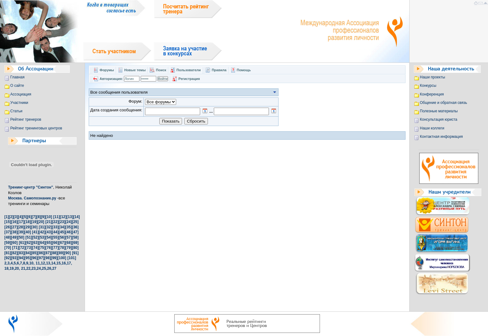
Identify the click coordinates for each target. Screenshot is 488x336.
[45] (62, 232)
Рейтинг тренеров (25, 119)
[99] (54, 258)
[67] (62, 242)
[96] (34, 258)
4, (12, 263)
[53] (42, 237)
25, (44, 268)
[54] (48, 237)
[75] (42, 247)
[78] (62, 247)
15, (59, 263)
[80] (75, 247)
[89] (61, 253)
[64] (42, 242)
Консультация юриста (438, 119)
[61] (22, 242)
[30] (34, 227)
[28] (21, 227)
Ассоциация (20, 94)
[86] (41, 253)
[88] (54, 253)
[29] (27, 227)
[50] (21, 237)
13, (48, 263)
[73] (29, 247)
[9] (43, 217)
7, (21, 263)
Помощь (244, 70)
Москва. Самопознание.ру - (33, 198)
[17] (21, 222)
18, (7, 268)
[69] (75, 242)
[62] (29, 242)
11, (38, 263)
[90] (67, 253)
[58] (75, 237)
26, (49, 268)
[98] (47, 258)
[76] (48, 247)
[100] (62, 258)
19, (12, 268)
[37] (7, 232)
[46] (68, 232)
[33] (55, 227)
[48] (7, 237)
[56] (62, 237)
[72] (22, 247)
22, (28, 268)
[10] (48, 217)
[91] (75, 253)
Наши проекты (432, 77)
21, (23, 268)
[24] (68, 222)
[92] (7, 258)
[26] (7, 227)
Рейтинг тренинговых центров (36, 128)
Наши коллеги (432, 128)
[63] (35, 242)
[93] (14, 258)
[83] (21, 253)
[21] (48, 222)
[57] (68, 237)
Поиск (161, 70)
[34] (62, 227)
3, (9, 263)
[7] (34, 217)
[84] (27, 253)
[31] (42, 227)
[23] (62, 222)
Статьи (16, 111)
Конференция (432, 94)
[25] (75, 222)
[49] (14, 237)
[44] (55, 232)
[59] (7, 242)
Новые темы (135, 70)
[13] (70, 217)
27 (54, 268)
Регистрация (189, 79)
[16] (14, 222)
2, (5, 263)
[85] (34, 253)
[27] (14, 227)
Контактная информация (441, 136)
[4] (20, 217)
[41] (35, 232)
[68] (68, 242)
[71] (15, 247)
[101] (71, 258)
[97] (41, 258)
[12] (63, 217)
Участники (19, 102)
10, (32, 263)
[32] (48, 227)
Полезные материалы (439, 111)
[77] (55, 247)
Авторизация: (111, 79)
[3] (15, 217)
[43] (48, 232)
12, (43, 263)
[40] (27, 232)
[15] (7, 222)
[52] (35, 237)
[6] (29, 217)
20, (17, 268)
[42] (42, 232)
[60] (14, 242)
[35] (68, 227)
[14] (76, 217)
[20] (41, 222)
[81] (7, 253)
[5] (25, 217)
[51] (29, 237)
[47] (75, 232)
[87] (47, 253)
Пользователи (189, 70)
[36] (75, 227)
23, (34, 268)
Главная (17, 77)
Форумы (107, 70)
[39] (21, 232)
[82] (14, 253)
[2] (11, 217)
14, (54, 263)
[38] (14, 232)
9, (27, 263)
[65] (48, 242)
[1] (6, 217)
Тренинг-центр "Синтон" (30, 187)
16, (64, 263)
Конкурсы (428, 85)
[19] (34, 222)
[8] (38, 217)
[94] (21, 258)
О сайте (17, 85)
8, (24, 263)
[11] (56, 217)
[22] (55, 222)
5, (15, 263)
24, (39, 268)
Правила (219, 70)
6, (18, 263)
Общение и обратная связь (443, 102)
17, (69, 263)
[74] (35, 247)
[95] (27, 258)
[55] (55, 237)
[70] (7, 247)
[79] (68, 247)
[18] (27, 222)
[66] (55, 242)
